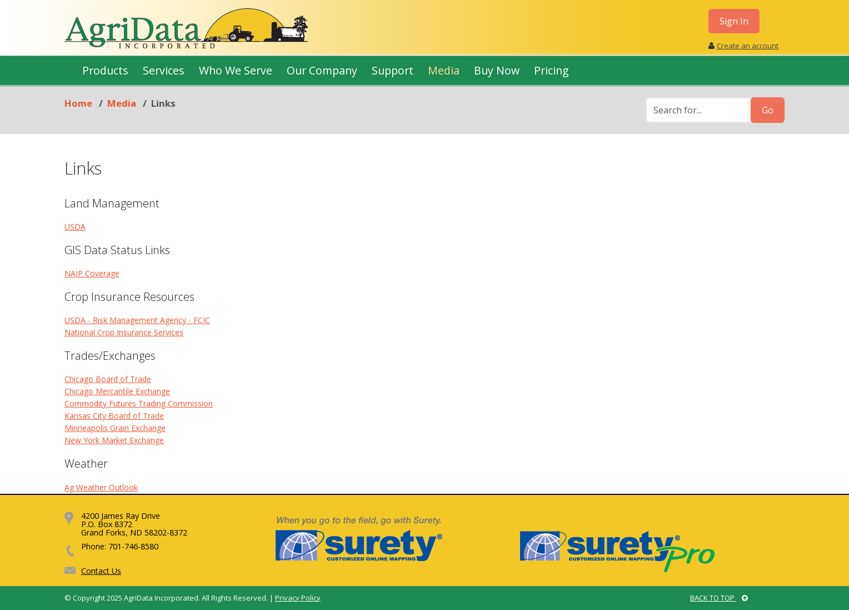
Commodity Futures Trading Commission (138, 403)
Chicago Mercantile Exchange (117, 391)
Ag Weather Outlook (101, 487)
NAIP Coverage (91, 273)
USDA (75, 226)
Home (78, 103)
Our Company (322, 70)
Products (105, 70)
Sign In (734, 21)
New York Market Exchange (114, 440)
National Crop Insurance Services (123, 332)
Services (163, 70)
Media (444, 70)
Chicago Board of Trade (107, 379)
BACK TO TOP (719, 598)
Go (767, 110)
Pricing (551, 70)
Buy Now (497, 70)
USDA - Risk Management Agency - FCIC (137, 320)
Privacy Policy (298, 598)
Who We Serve (235, 70)
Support (392, 70)
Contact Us (101, 571)
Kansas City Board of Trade (114, 415)
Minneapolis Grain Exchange (115, 428)
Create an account (747, 46)
